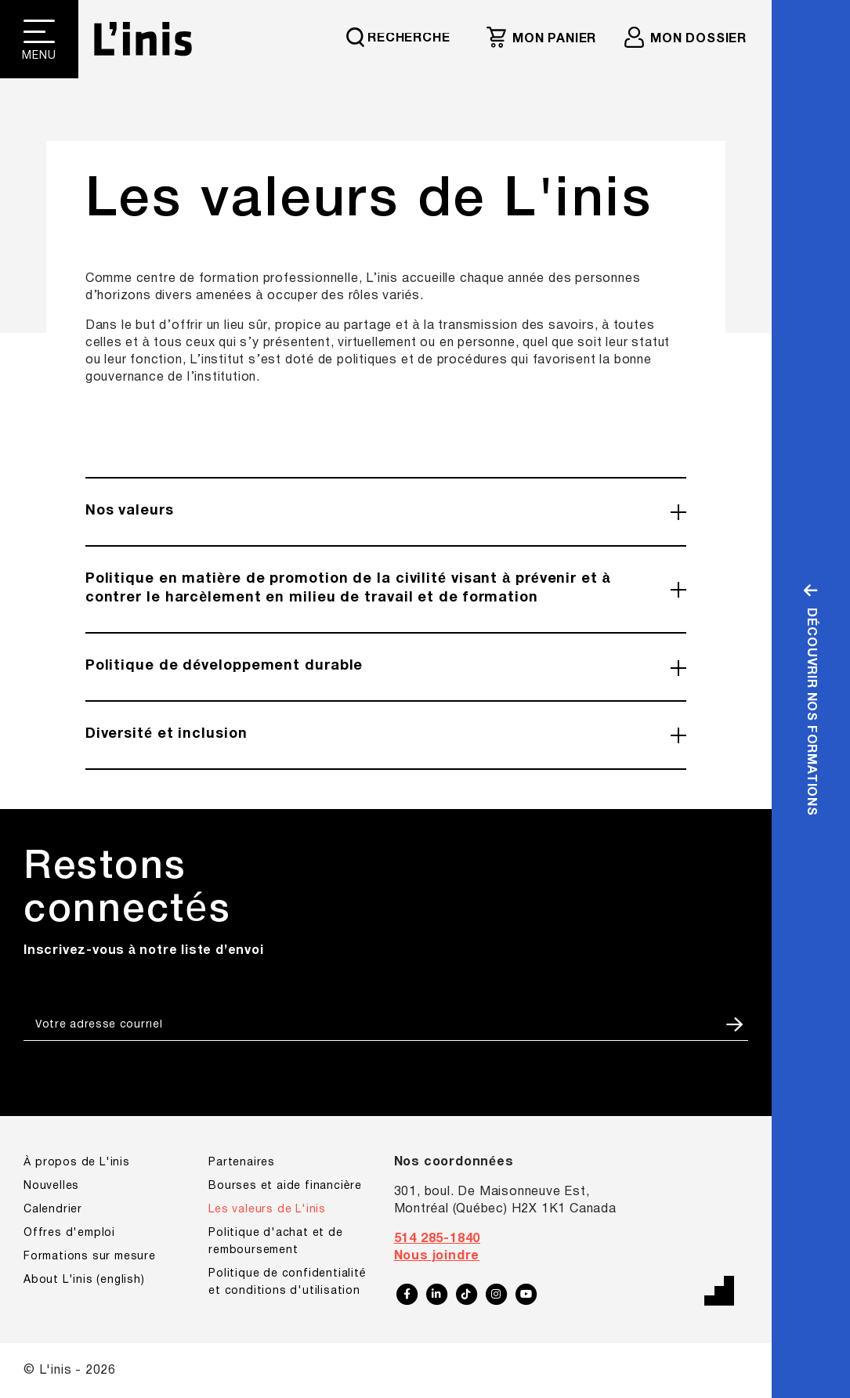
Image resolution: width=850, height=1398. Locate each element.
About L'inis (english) (84, 1280)
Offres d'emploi (69, 1233)
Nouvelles (51, 1186)
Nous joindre (437, 1256)
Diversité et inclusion (166, 734)
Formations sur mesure (90, 1257)
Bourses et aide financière (285, 1186)
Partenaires (241, 1163)
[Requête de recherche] (405, 37)
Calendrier (53, 1210)
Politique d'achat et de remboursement (275, 1241)
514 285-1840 (437, 1239)
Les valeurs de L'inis (267, 1210)
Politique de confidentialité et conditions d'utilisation (287, 1282)
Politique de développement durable (224, 666)
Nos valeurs (129, 511)
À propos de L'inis (77, 1163)
